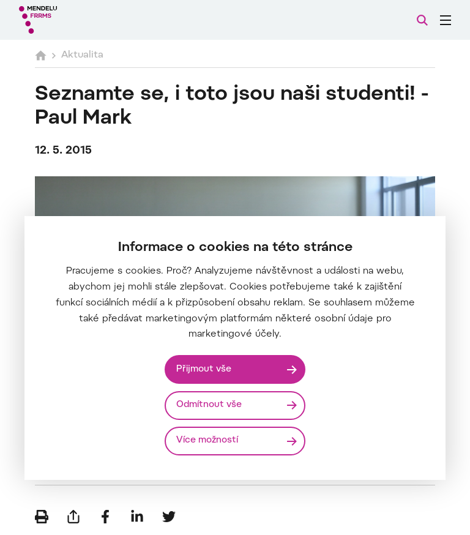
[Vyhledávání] (422, 20)
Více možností (207, 440)
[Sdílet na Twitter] (169, 516)
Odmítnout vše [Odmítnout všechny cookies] (209, 405)
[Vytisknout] (41, 516)
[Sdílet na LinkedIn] (137, 516)
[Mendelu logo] (84, 20)
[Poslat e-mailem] (73, 516)
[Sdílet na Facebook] (105, 516)
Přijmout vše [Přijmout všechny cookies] (203, 369)
